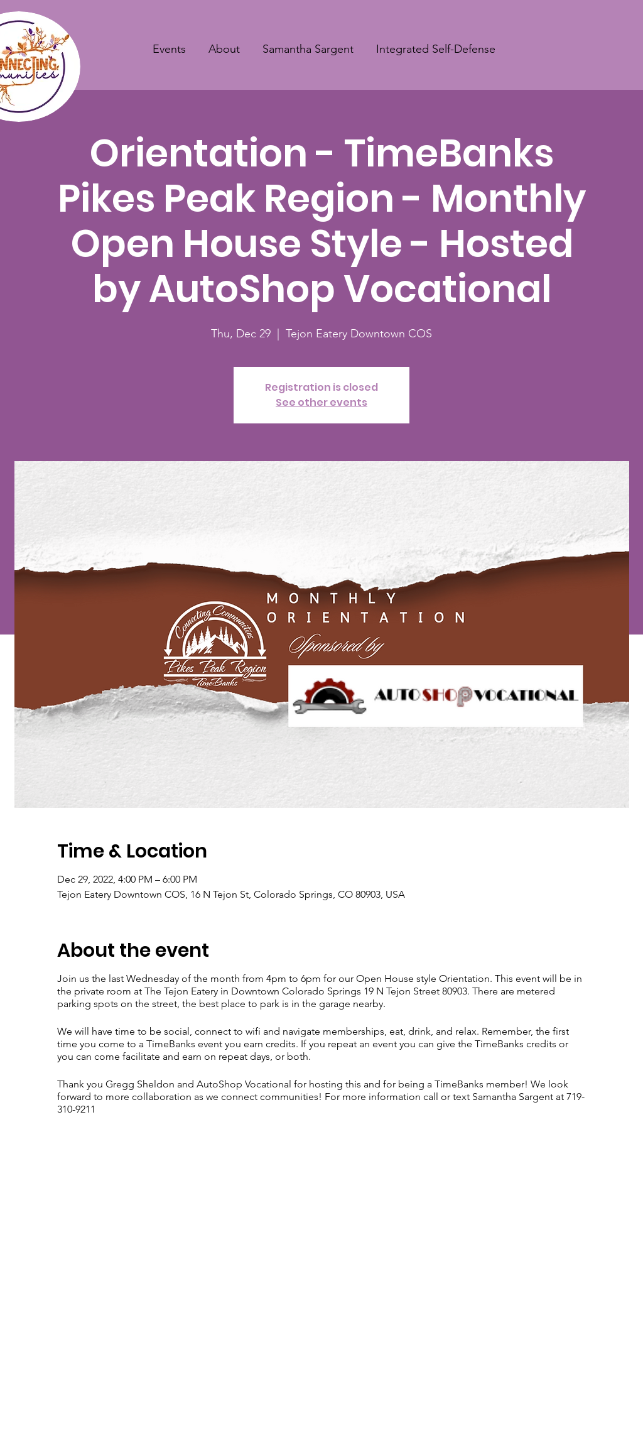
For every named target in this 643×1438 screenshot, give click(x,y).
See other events (321, 402)
